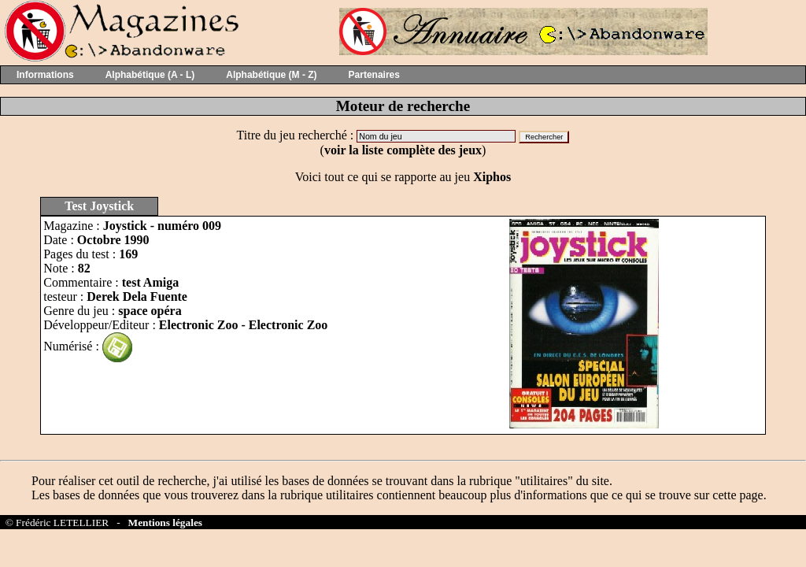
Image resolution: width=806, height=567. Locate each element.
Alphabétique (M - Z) (271, 74)
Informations (45, 74)
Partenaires (374, 74)
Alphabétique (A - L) (150, 74)
